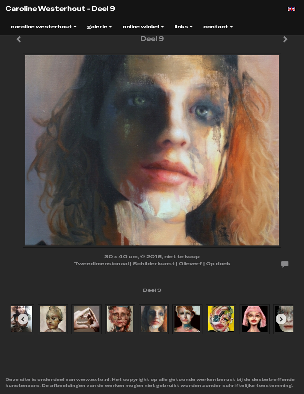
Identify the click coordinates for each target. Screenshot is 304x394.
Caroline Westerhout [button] (43, 26)
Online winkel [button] (143, 26)
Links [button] (183, 26)
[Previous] (23, 319)
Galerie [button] (99, 26)
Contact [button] (218, 26)
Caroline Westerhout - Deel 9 (60, 9)
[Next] (281, 319)
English (291, 9)
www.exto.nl (92, 379)
